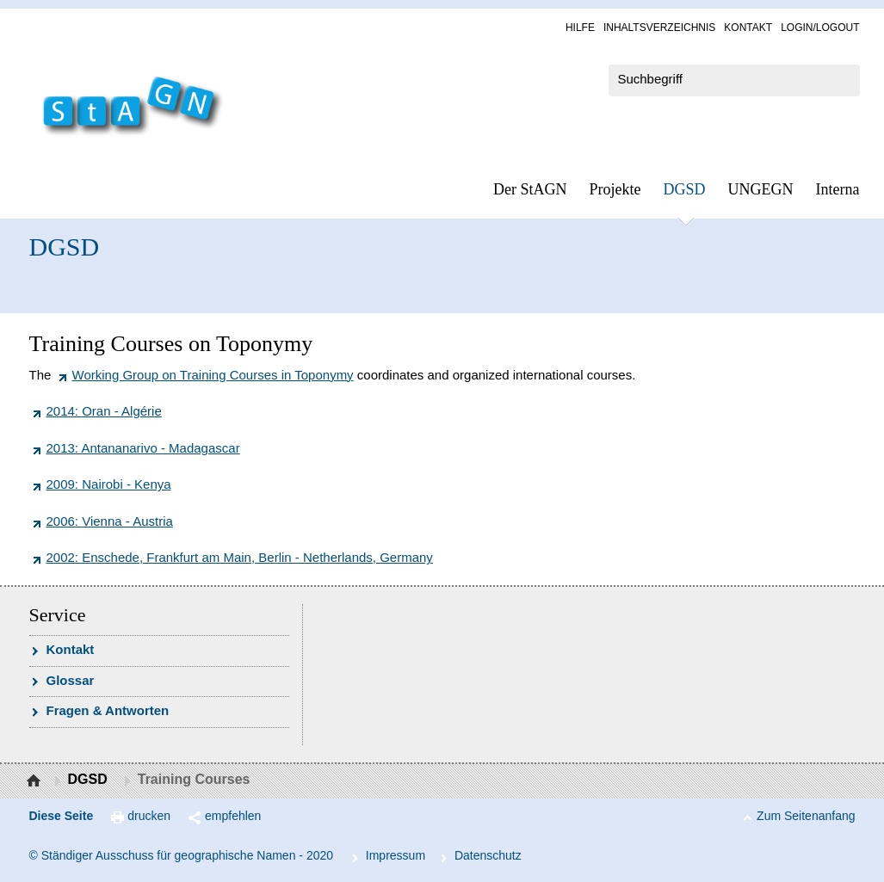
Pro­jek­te (615, 189)
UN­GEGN (761, 189)
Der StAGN (530, 189)
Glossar (70, 680)
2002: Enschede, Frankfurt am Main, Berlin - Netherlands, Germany (239, 557)
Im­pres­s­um (395, 855)
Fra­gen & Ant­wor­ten (108, 710)
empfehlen (233, 816)
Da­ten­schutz (488, 855)
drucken (148, 816)
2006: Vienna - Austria (109, 521)
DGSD (685, 189)
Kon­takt (748, 28)
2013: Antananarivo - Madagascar (143, 448)
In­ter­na (838, 189)
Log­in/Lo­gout (820, 28)
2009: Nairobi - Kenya (108, 484)
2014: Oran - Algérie (104, 411)
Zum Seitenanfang (806, 816)
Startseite (35, 781)
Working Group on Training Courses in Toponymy (213, 374)
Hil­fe (580, 28)
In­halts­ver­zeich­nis (659, 28)
